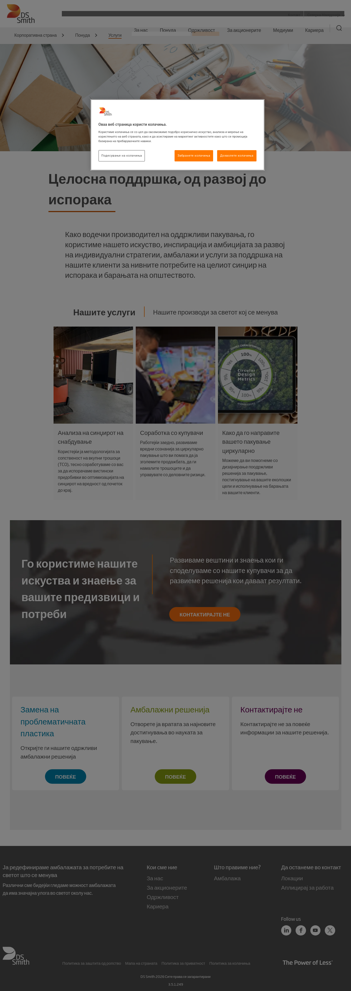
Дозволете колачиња (236, 155)
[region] (177, 135)
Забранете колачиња (194, 155)
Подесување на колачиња (121, 155)
